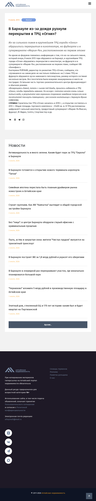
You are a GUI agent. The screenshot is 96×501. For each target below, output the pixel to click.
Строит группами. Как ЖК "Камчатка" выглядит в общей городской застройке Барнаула (48, 210)
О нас (52, 378)
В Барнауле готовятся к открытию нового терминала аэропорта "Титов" (48, 175)
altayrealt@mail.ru (13, 419)
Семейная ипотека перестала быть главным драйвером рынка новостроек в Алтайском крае (48, 193)
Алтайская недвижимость (53, 493)
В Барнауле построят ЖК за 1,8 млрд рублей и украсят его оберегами (48, 261)
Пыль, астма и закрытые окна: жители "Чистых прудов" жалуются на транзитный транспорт (48, 245)
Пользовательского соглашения (19, 404)
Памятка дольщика (59, 375)
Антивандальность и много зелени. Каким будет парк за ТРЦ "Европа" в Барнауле (48, 158)
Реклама (54, 372)
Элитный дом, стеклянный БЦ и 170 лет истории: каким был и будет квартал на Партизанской (48, 311)
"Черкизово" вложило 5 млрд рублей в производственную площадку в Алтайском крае (48, 294)
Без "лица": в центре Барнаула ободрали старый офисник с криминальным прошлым (48, 228)
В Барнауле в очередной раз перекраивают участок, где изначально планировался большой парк (48, 276)
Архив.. (48, 325)
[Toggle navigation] (89, 3)
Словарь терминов (58, 369)
